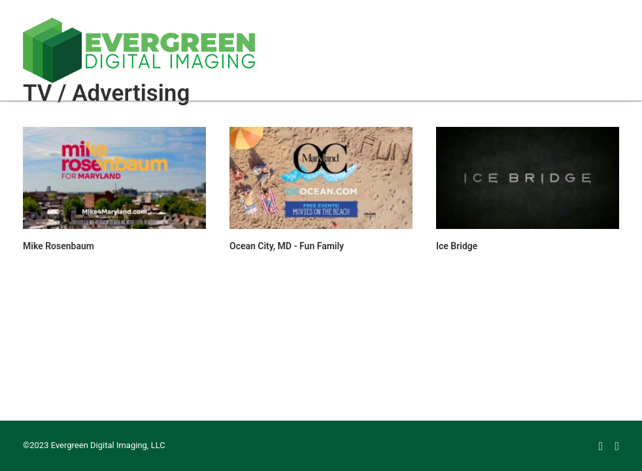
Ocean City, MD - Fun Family (286, 246)
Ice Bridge (456, 246)
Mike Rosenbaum (58, 246)
